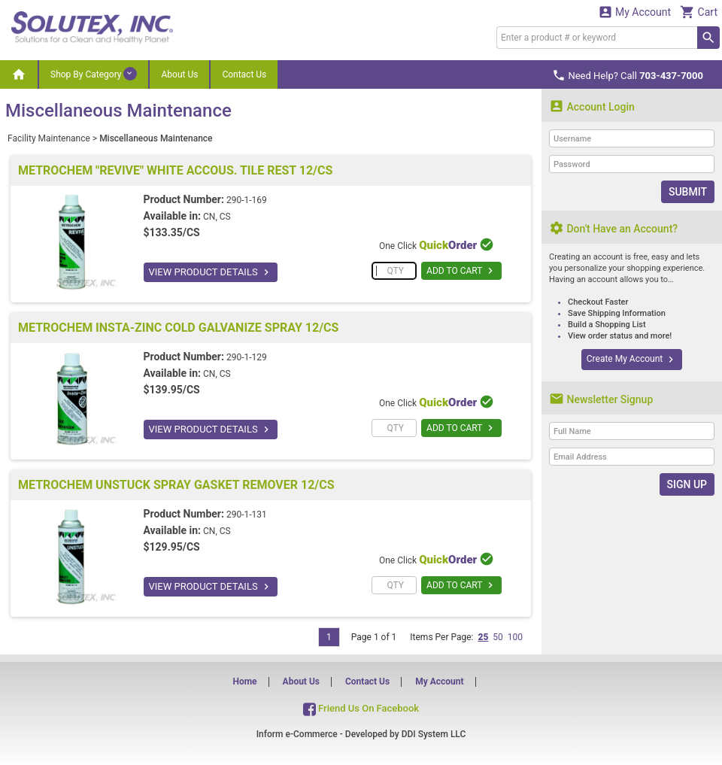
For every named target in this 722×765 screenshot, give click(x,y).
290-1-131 (246, 514)
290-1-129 (246, 357)
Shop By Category (93, 73)
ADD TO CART (461, 271)
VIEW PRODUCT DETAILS (210, 272)
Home (244, 681)
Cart (698, 12)
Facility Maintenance (49, 138)
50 (498, 637)
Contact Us (244, 74)
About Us (179, 74)
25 (483, 637)
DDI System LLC (434, 734)
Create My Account (632, 359)
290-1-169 (246, 200)
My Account (635, 12)
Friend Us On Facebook (361, 708)
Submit (688, 192)
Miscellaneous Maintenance (155, 138)
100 (515, 637)
